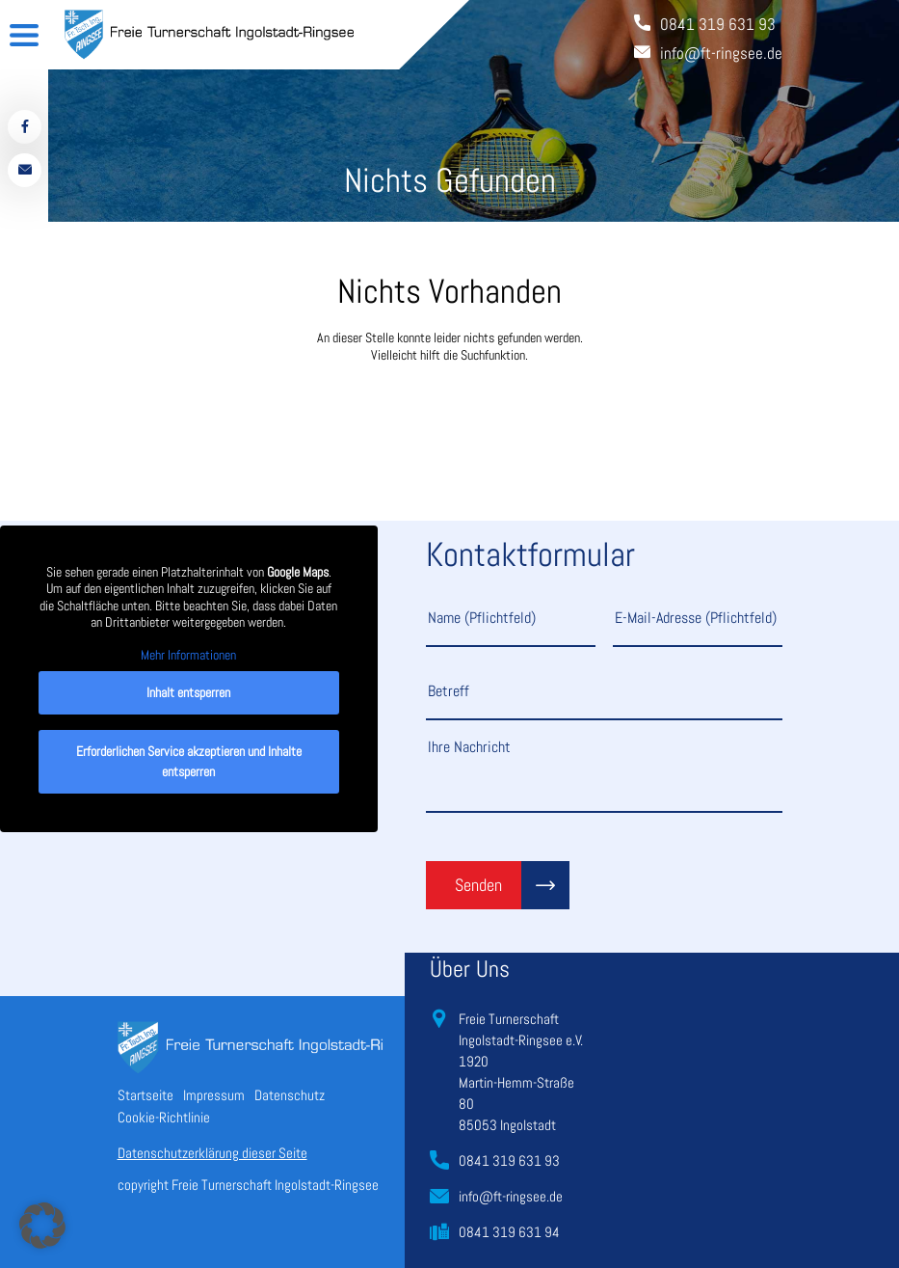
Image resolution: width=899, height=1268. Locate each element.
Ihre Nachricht (604, 774)
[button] (42, 1225)
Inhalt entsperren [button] (188, 692)
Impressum (214, 1095)
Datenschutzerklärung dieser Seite (212, 1153)
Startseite (145, 1095)
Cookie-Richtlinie (164, 1117)
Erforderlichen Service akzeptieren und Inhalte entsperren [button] (189, 761)
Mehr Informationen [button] (188, 655)
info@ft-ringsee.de (511, 1196)
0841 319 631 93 (509, 1160)
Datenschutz (289, 1095)
